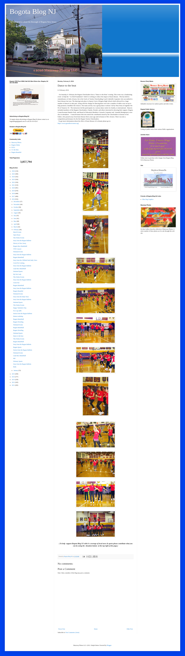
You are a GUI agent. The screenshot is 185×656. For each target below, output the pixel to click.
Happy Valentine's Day (19, 308)
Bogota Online (15, 145)
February (16, 229)
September (17, 210)
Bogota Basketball (18, 257)
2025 (13, 174)
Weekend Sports (18, 271)
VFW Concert (17, 249)
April (15, 224)
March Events (17, 232)
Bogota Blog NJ (33, 11)
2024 (13, 177)
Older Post (130, 629)
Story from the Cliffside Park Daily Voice (25, 260)
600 (14, 358)
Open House (16, 235)
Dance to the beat (18, 336)
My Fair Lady (17, 274)
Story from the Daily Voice (21, 297)
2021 (13, 185)
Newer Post (61, 629)
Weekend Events (18, 252)
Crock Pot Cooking (18, 263)
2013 (13, 379)
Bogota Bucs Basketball (20, 246)
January (16, 370)
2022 (13, 182)
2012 (13, 382)
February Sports (17, 361)
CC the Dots (14, 150)
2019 (13, 191)
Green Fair (16, 283)
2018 (13, 193)
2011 (13, 385)
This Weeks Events (18, 238)
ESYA (13, 147)
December (17, 201)
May (15, 221)
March (16, 227)
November (17, 204)
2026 (13, 171)
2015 (13, 374)
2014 (13, 377)
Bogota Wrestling (18, 322)
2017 (13, 196)
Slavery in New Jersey (19, 243)
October (16, 207)
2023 (13, 179)
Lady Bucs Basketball (19, 268)
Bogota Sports (17, 347)
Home (96, 629)
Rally (14, 367)
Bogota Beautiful (16, 152)
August (16, 213)
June (15, 218)
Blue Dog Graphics (148, 199)
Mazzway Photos (16, 142)
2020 (13, 188)
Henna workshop (18, 316)
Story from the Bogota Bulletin (22, 240)
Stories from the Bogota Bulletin (22, 313)
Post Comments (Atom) (72, 632)
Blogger (109, 645)
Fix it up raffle (17, 311)
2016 (13, 199)
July (15, 215)
